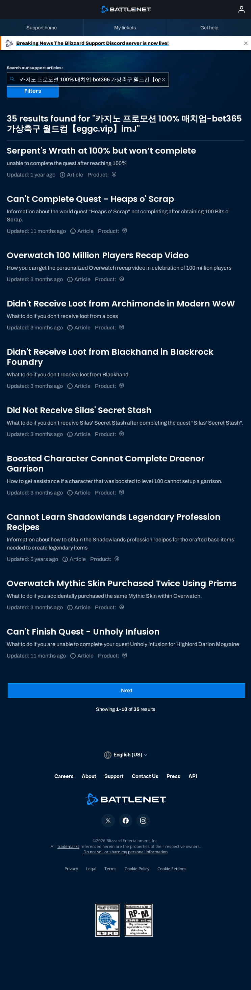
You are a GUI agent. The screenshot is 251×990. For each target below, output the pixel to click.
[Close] (246, 43)
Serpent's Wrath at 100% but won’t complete (101, 151)
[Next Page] (126, 690)
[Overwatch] (122, 279)
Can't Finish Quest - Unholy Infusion (83, 632)
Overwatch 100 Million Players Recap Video (98, 255)
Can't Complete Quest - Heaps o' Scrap (90, 199)
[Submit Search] (12, 80)
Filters (32, 91)
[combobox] (88, 80)
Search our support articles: (35, 67)
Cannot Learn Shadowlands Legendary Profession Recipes (114, 522)
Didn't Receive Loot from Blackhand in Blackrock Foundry (110, 357)
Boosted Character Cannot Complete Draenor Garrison (106, 464)
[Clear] (163, 80)
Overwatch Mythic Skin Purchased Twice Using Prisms (121, 583)
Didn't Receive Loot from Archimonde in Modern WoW (121, 304)
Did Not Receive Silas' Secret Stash (79, 410)
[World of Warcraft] (115, 175)
